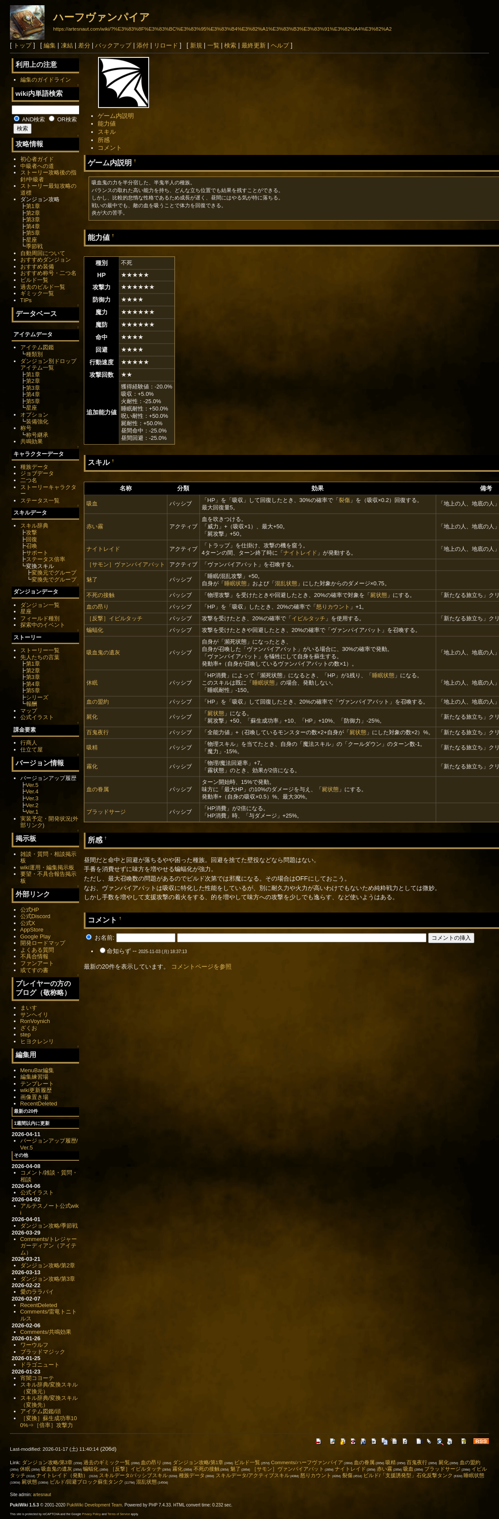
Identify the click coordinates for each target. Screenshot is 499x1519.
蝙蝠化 (94, 630)
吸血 (92, 503)
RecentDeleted (38, 1103)
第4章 (33, 226)
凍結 (67, 45)
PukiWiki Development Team (94, 1505)
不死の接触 (100, 595)
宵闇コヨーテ (37, 1378)
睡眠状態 (235, 583)
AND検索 (29, 119)
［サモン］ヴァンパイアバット (125, 564)
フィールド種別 (40, 618)
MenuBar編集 (37, 1070)
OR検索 (63, 119)
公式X (27, 923)
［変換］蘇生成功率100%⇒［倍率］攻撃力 (48, 1421)
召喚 (31, 546)
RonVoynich (35, 1021)
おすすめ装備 (37, 266)
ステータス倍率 (45, 559)
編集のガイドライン (45, 79)
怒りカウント (333, 606)
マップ (28, 710)
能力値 (107, 123)
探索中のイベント (42, 625)
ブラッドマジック (42, 1351)
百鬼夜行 (97, 732)
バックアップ (113, 45)
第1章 (33, 206)
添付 (143, 45)
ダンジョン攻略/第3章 (48, 1279)
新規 (196, 45)
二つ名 (28, 480)
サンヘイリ (34, 1014)
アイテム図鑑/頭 (40, 1411)
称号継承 (37, 435)
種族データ (34, 467)
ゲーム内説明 (116, 115)
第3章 (33, 219)
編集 (50, 45)
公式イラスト (37, 717)
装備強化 (37, 421)
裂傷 (344, 500)
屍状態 (378, 595)
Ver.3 (32, 798)
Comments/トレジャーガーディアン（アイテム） (48, 1246)
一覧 (213, 45)
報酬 (31, 704)
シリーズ (37, 697)
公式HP (29, 909)
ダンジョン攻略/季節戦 (49, 1225)
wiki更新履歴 (36, 1090)
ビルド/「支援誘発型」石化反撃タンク (408, 1475)
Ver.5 (32, 785)
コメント (110, 147)
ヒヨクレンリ (37, 1041)
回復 (31, 539)
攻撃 (31, 532)
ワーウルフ (34, 1345)
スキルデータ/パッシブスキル (133, 1475)
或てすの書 (34, 970)
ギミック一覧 (37, 293)
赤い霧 (94, 526)
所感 (104, 139)
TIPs (26, 300)
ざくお (28, 1028)
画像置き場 (34, 1097)
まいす (28, 1007)
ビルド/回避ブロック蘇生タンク (87, 1481)
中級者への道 (37, 166)
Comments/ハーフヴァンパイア (307, 1462)
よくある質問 (37, 950)
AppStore (32, 929)
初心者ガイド (37, 159)
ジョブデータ (37, 473)
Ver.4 (32, 791)
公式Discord (35, 916)
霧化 (92, 766)
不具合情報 (34, 956)
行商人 (28, 742)
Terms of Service (119, 1514)
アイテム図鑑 (37, 347)
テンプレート (37, 1083)
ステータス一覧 (40, 500)
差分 (84, 45)
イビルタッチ (308, 618)
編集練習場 (34, 1077)
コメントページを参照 (201, 966)
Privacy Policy (91, 1514)
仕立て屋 (31, 749)
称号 (26, 428)
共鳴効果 (31, 441)
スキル (107, 131)
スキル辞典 (34, 525)
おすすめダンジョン (45, 259)
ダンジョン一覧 (40, 605)
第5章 (33, 233)
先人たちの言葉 (40, 657)
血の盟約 (97, 701)
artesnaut (42, 1494)
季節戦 (34, 246)
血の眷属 (97, 789)
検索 (230, 45)
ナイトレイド (103, 549)
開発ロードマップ (42, 943)
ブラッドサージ (106, 811)
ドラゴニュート (40, 1364)
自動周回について (42, 253)
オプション (34, 414)
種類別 (34, 354)
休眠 (92, 682)
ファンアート (37, 963)
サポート (37, 552)
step (25, 1034)
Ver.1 (32, 811)
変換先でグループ (54, 579)
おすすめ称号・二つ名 (48, 273)
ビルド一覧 (34, 280)
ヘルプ (280, 45)
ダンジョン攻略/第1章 (198, 1462)
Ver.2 (32, 805)
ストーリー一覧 (40, 650)
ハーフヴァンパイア (101, 17)
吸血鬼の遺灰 (103, 652)
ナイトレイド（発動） (62, 1475)
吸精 (92, 747)
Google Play (35, 936)
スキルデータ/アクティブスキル (252, 1475)
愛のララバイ (37, 1291)
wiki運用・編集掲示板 (47, 867)
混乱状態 (286, 583)
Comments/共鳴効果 (45, 1332)
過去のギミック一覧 (106, 1462)
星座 (31, 240)
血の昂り (97, 606)
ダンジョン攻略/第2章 (48, 1265)
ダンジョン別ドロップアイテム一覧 (48, 364)
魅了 (92, 579)
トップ (22, 45)
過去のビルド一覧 (42, 287)
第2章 (33, 213)
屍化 (92, 717)
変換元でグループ (54, 572)
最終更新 (254, 45)
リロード (166, 45)
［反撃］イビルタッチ (114, 618)
